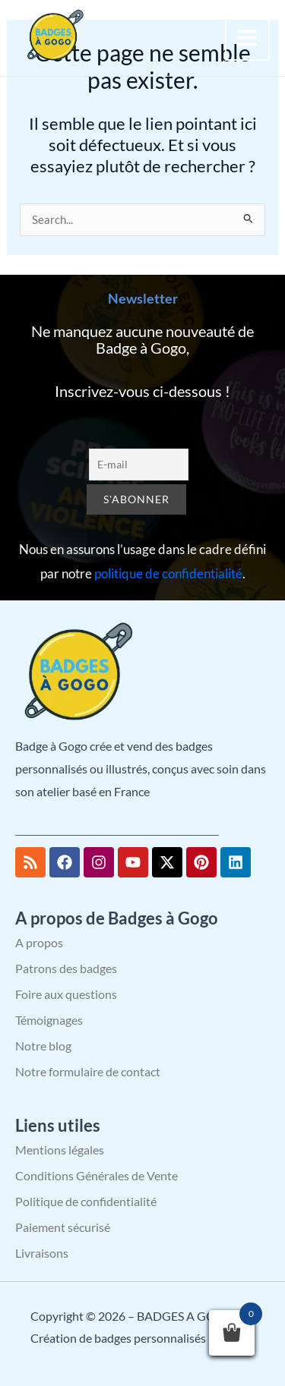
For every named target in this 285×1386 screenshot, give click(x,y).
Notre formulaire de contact (87, 1071)
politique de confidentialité (168, 573)
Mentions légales (59, 1149)
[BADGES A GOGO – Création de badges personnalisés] (53, 36)
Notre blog (43, 1045)
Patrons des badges (66, 968)
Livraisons (41, 1253)
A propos (39, 942)
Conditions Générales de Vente (96, 1175)
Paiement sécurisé (62, 1227)
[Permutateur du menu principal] (248, 38)
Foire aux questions (66, 994)
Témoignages (49, 1020)
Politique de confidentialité (86, 1201)
